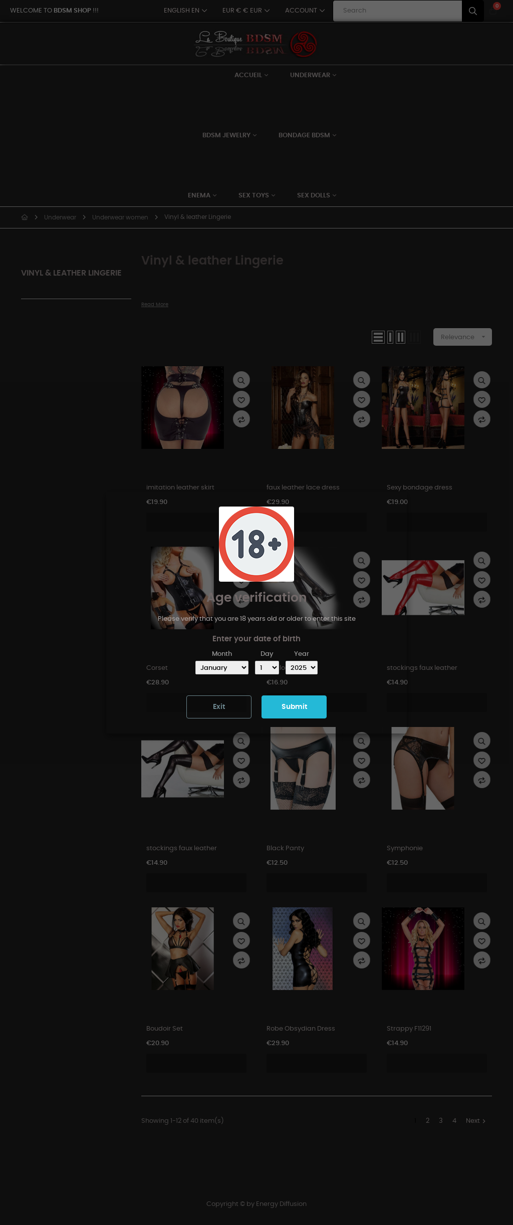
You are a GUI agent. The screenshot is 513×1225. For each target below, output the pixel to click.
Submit (294, 706)
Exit (219, 706)
